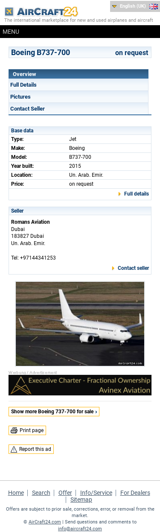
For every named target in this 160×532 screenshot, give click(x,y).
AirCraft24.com (45, 522)
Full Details (23, 85)
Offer (65, 492)
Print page (32, 430)
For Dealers (135, 492)
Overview (24, 74)
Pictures (20, 97)
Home (16, 492)
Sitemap (81, 499)
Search (41, 492)
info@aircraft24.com (80, 529)
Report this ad (35, 449)
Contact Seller (27, 108)
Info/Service (96, 492)
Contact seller (133, 268)
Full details (136, 194)
